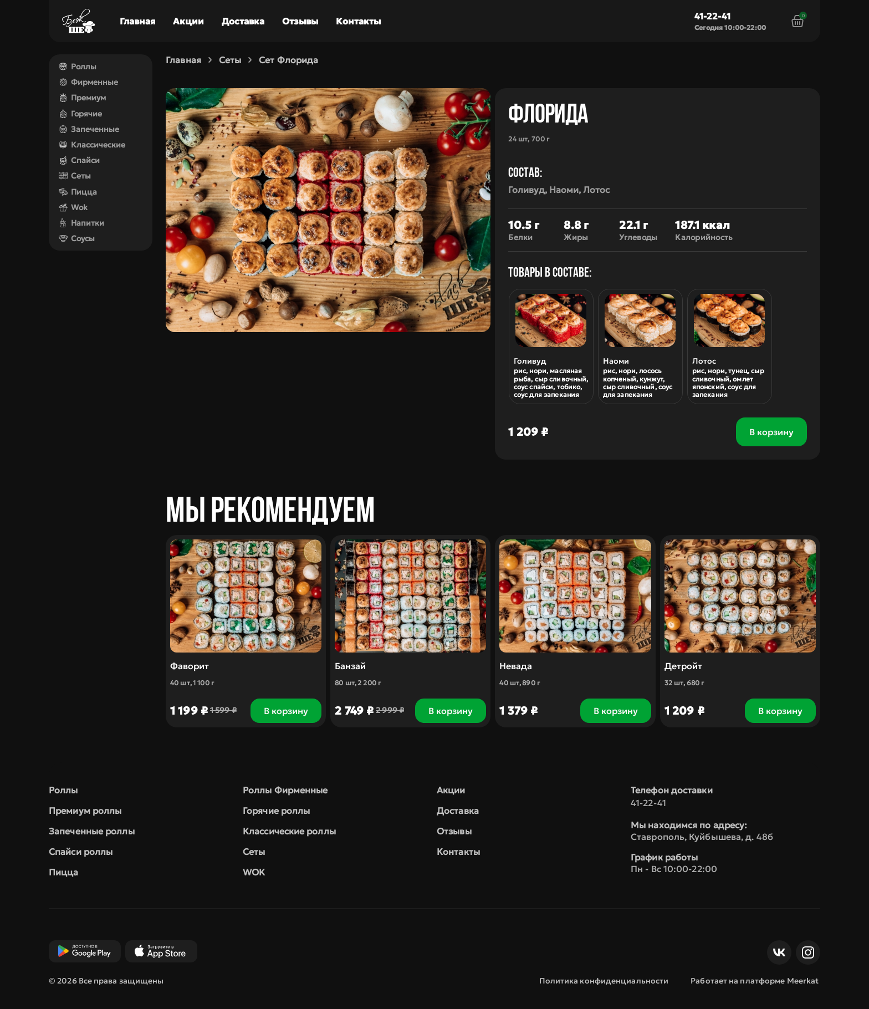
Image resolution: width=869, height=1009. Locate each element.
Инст (805, 952)
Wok (73, 207)
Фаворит (189, 665)
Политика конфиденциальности (604, 981)
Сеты (75, 176)
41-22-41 (712, 16)
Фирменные (88, 82)
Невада (516, 665)
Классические (92, 145)
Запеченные (89, 129)
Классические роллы (289, 831)
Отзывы (300, 21)
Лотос (704, 361)
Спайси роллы (81, 851)
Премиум (82, 98)
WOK (254, 872)
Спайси (79, 160)
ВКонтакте (776, 952)
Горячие (80, 114)
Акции (188, 21)
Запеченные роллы (92, 831)
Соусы (77, 238)
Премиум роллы (85, 810)
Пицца (78, 192)
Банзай (350, 665)
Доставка (243, 21)
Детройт (683, 665)
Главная (137, 21)
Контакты (358, 21)
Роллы (77, 67)
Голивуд (530, 361)
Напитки (81, 223)
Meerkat (803, 981)
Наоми (616, 361)
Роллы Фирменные (285, 790)
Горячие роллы (276, 810)
